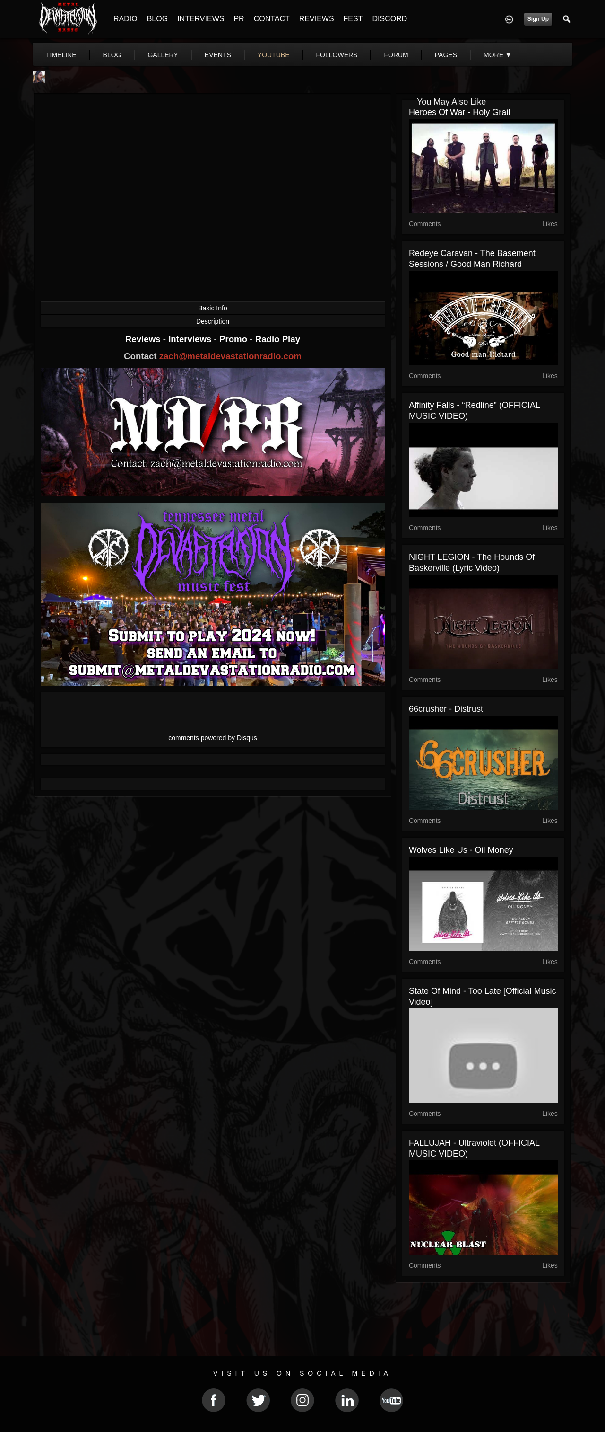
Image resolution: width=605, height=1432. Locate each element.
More (498, 55)
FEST (353, 19)
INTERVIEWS (200, 19)
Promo (234, 339)
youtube (274, 55)
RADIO (125, 19)
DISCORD (389, 19)
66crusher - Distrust (446, 709)
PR (238, 19)
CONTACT (272, 19)
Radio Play (277, 339)
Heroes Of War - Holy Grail (459, 112)
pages (446, 55)
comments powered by (212, 738)
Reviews (144, 339)
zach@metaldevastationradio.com (230, 356)
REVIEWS (316, 19)
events (218, 55)
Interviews (191, 339)
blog (112, 55)
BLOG (157, 19)
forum (396, 55)
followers (337, 55)
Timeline (61, 55)
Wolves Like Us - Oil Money (461, 850)
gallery (162, 55)
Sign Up (538, 19)
